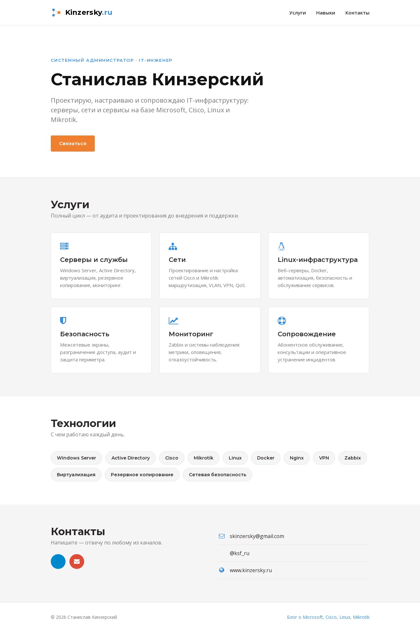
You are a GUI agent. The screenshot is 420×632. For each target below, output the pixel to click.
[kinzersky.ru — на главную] (82, 12)
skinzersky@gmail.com (257, 536)
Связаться (72, 143)
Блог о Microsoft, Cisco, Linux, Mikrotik (328, 617)
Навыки (325, 12)
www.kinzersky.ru (251, 570)
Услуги (297, 12)
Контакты (357, 12)
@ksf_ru (239, 553)
